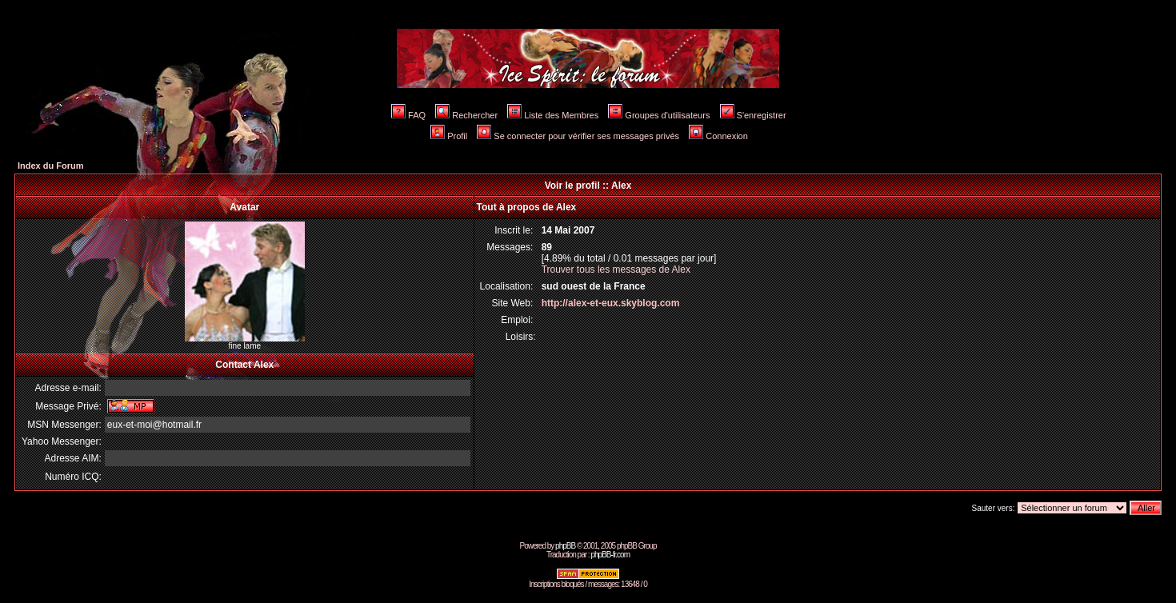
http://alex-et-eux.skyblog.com (611, 303)
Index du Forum (51, 165)
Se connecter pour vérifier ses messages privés (578, 136)
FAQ (408, 115)
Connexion (718, 136)
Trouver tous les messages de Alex (616, 269)
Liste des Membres (552, 115)
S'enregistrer (753, 115)
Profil (448, 136)
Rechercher (466, 115)
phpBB (565, 545)
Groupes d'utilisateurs (659, 115)
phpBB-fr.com (610, 554)
